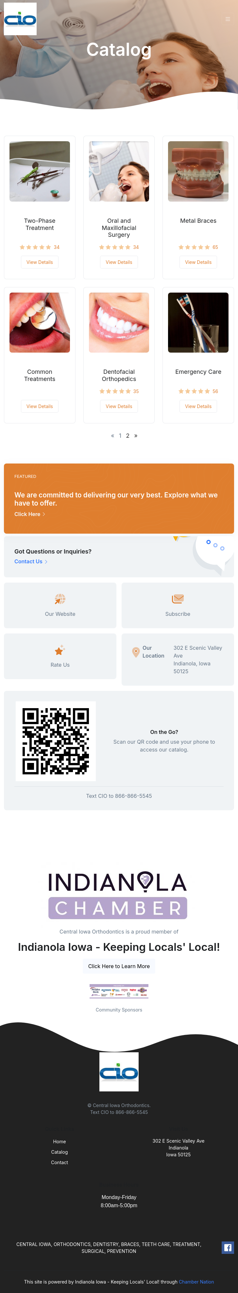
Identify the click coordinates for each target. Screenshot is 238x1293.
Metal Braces (198, 220)
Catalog (59, 1152)
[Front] (21, 19)
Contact (59, 1162)
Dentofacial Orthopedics (119, 375)
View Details (39, 262)
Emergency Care (198, 371)
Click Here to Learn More (119, 966)
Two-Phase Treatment (39, 224)
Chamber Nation (196, 1282)
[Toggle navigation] (228, 19)
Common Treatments (39, 375)
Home (59, 1141)
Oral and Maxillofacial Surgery (119, 227)
